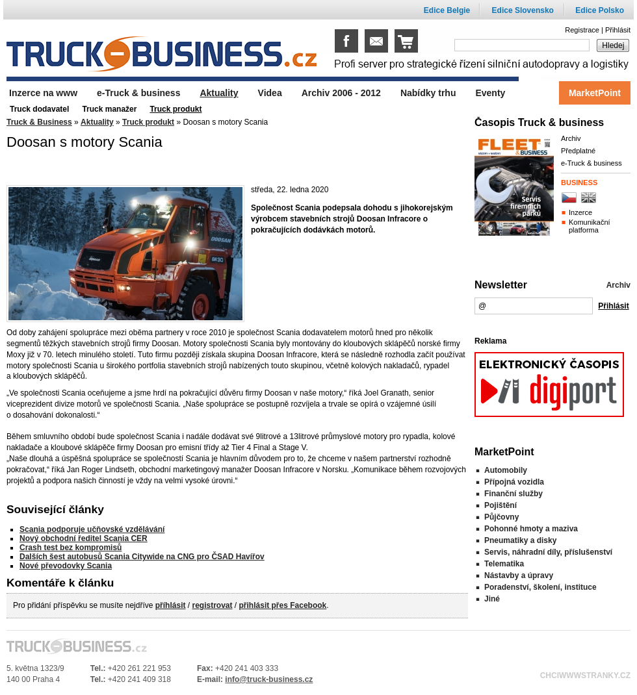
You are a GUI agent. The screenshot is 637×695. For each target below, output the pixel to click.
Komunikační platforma (589, 226)
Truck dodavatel (39, 109)
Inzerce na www (43, 93)
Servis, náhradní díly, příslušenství (548, 552)
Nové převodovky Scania (66, 565)
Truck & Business (39, 122)
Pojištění (500, 505)
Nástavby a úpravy (518, 575)
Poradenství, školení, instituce (540, 587)
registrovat (212, 605)
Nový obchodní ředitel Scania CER (84, 538)
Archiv (571, 138)
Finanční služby (513, 493)
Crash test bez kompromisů (71, 547)
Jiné (492, 598)
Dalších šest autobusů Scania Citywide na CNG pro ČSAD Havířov (142, 556)
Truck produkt (148, 122)
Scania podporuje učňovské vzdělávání (92, 529)
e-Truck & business (591, 163)
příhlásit (170, 605)
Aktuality (97, 122)
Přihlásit (617, 30)
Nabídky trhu (428, 93)
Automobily (505, 470)
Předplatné (578, 151)
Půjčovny (501, 517)
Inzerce (580, 212)
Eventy (490, 93)
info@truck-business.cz (269, 679)
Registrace (582, 30)
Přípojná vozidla (514, 481)
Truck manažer (109, 109)
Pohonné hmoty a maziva (531, 528)
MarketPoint (595, 93)
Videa (270, 93)
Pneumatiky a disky (520, 540)
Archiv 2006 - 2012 (341, 93)
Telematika (504, 563)
